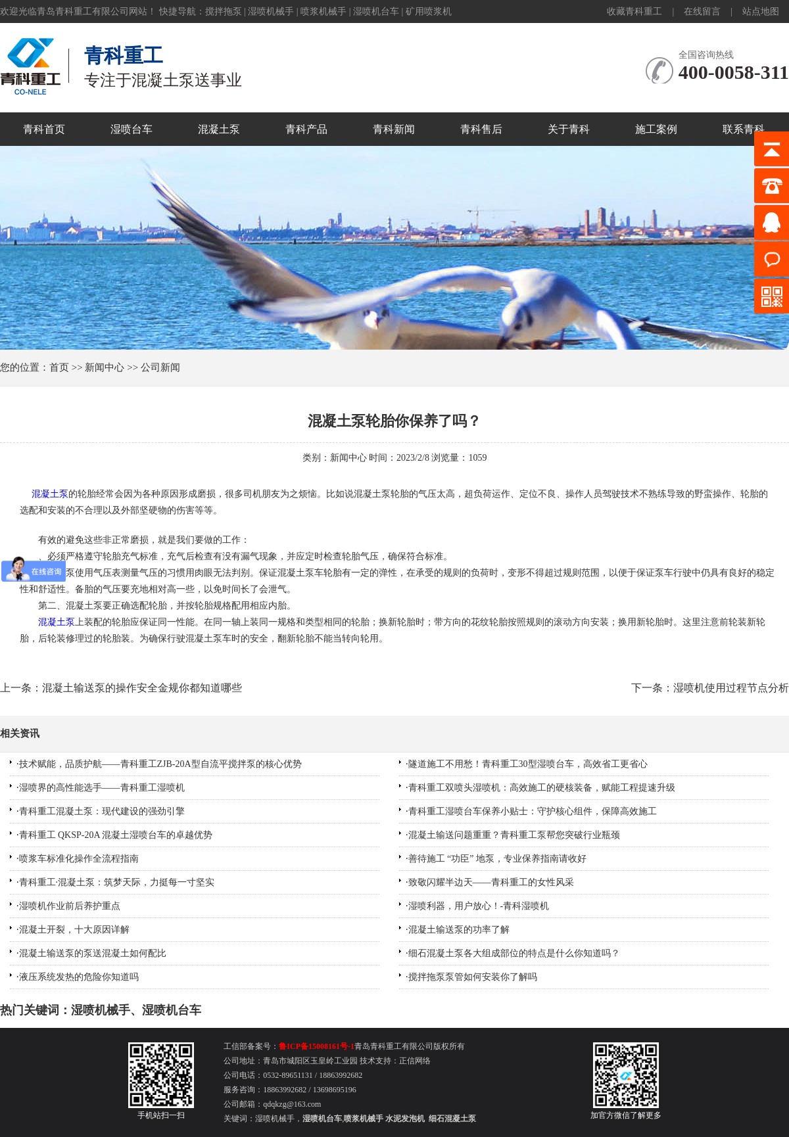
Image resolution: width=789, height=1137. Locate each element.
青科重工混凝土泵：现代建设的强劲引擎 (102, 811)
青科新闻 (394, 129)
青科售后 (481, 129)
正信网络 (415, 1060)
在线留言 (702, 11)
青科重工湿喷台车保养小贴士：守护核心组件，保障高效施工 (532, 811)
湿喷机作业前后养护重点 (69, 906)
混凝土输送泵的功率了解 (459, 930)
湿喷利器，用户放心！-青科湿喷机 (479, 906)
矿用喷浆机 (429, 11)
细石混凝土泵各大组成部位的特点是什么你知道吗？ (514, 953)
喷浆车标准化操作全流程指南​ (79, 859)
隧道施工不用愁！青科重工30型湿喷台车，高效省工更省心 (528, 764)
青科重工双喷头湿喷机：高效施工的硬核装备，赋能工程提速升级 (541, 788)
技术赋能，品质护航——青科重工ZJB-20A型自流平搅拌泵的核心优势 (160, 764)
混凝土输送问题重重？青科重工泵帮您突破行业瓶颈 (514, 835)
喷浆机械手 (323, 11)
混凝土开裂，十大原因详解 (74, 930)
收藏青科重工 (634, 11)
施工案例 (656, 129)
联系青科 (744, 129)
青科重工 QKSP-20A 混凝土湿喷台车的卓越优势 (116, 835)
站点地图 (760, 11)
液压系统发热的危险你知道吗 (79, 977)
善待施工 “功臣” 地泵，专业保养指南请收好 (497, 859)
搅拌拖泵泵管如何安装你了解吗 (472, 977)
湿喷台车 (131, 129)
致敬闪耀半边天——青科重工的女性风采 (491, 882)
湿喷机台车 (376, 11)
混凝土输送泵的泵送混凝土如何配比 (92, 953)
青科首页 (44, 129)
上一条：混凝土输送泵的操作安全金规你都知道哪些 (121, 687)
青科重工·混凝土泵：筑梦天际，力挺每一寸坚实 (117, 882)
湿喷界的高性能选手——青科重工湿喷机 (102, 788)
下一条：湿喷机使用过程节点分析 (710, 687)
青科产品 (306, 129)
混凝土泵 (219, 129)
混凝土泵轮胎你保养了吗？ (394, 421)
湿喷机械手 (271, 11)
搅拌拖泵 (223, 11)
